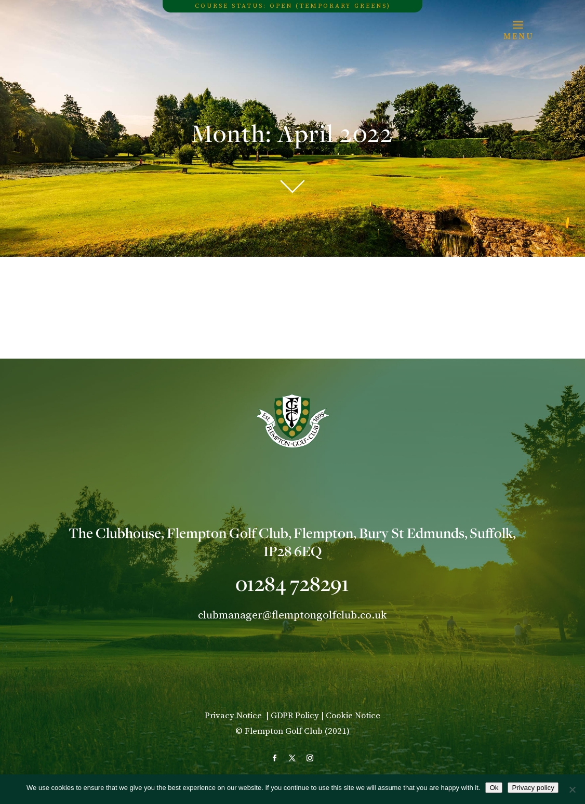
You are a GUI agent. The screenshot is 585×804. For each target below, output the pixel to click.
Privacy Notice (234, 715)
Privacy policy (533, 788)
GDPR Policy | (298, 715)
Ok (493, 788)
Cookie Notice (353, 715)
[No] (572, 789)
